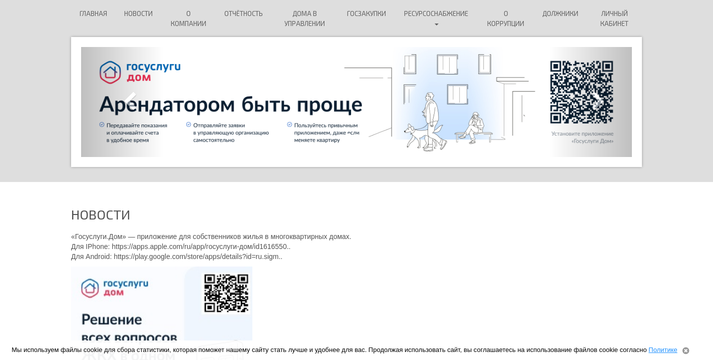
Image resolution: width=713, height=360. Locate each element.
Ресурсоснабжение (436, 18)
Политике (662, 350)
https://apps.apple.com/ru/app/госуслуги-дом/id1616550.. (201, 246)
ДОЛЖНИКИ (560, 14)
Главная (93, 14)
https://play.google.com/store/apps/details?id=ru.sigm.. (198, 256)
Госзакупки (366, 14)
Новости (138, 14)
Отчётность (243, 14)
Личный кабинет (614, 19)
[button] (122, 102)
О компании (188, 19)
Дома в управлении (304, 19)
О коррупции (505, 19)
